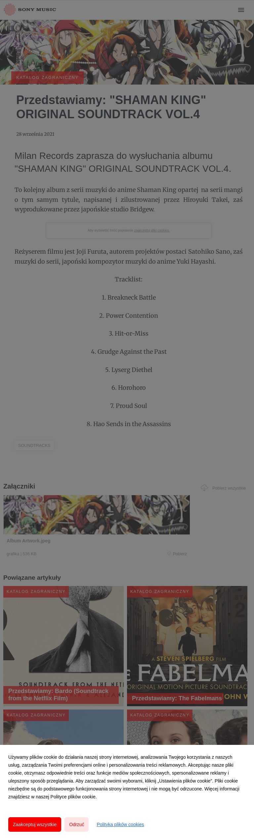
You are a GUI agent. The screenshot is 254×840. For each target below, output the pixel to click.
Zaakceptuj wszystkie (35, 824)
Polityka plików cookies (120, 824)
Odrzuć (76, 824)
